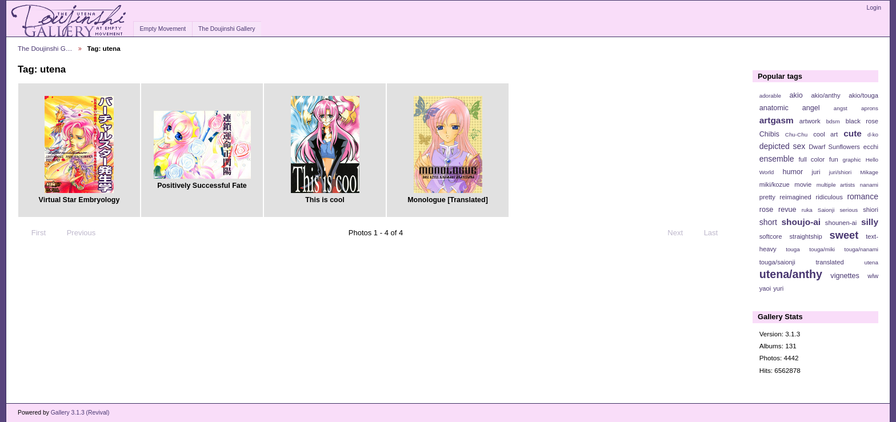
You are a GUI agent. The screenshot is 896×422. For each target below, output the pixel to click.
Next (680, 233)
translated (829, 262)
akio (796, 95)
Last (716, 233)
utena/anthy (790, 274)
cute (852, 133)
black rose (862, 121)
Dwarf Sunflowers (834, 146)
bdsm (833, 121)
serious (848, 210)
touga (793, 249)
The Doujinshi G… (45, 48)
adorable (770, 96)
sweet (844, 235)
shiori (870, 209)
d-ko (872, 134)
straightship (805, 236)
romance (862, 196)
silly (869, 222)
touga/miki (822, 249)
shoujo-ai (801, 222)
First (33, 233)
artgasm (776, 120)
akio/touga (863, 95)
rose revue (778, 210)
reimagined (795, 197)
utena (871, 262)
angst (840, 108)
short (768, 222)
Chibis (769, 134)
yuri (778, 288)
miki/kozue (774, 184)
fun (833, 159)
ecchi (870, 146)
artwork (810, 121)
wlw (872, 275)
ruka (807, 210)
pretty (767, 197)
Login (874, 8)
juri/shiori (840, 172)
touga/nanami (861, 249)
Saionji (826, 210)
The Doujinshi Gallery (226, 29)
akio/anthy (825, 95)
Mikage (869, 172)
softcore (770, 236)
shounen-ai (841, 222)
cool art (825, 134)
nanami (869, 185)
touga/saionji (777, 262)
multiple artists (836, 185)
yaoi (765, 288)
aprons (869, 108)
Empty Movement (162, 29)
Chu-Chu (796, 134)
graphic (852, 159)
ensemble (776, 158)
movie (802, 184)
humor (792, 172)
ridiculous (828, 197)
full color (811, 159)
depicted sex (782, 146)
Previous (75, 233)
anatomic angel (789, 108)
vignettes (844, 276)
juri (816, 171)
